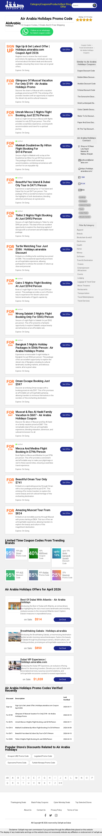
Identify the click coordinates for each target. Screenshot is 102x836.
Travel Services (84, 301)
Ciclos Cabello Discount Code (87, 110)
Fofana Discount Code (86, 90)
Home (79, 249)
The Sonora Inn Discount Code (87, 97)
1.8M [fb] (83, 177)
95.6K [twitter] (83, 184)
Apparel (80, 230)
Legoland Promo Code (43, 756)
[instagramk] (56, 815)
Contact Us (41, 810)
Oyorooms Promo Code (17, 763)
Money (79, 253)
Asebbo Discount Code (87, 84)
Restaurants (82, 289)
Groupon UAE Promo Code (18, 756)
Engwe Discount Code (86, 71)
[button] (94, 5)
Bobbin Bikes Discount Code (87, 77)
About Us (27, 810)
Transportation (83, 293)
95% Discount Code (19, 575)
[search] (81, 5)
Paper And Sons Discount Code (87, 122)
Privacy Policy (56, 810)
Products (55, 4)
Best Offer (63, 5)
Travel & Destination (85, 260)
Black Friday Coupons (39, 802)
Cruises (80, 264)
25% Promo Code (67, 575)
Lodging (81, 278)
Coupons (45, 4)
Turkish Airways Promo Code (43, 763)
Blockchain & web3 (84, 237)
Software (80, 256)
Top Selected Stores (83, 802)
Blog (68, 4)
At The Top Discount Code (87, 129)
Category (35, 4)
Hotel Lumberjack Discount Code (87, 103)
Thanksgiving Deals (18, 802)
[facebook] (45, 815)
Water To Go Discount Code (87, 116)
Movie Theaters (84, 286)
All (7, 778)
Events (80, 274)
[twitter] (50, 815)
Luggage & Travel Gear (86, 282)
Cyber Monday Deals (62, 802)
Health (79, 245)
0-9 (60, 783)
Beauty (80, 234)
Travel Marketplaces (86, 297)
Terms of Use (72, 810)
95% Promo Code (21, 553)
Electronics (81, 241)
